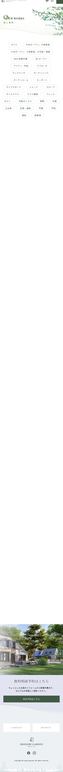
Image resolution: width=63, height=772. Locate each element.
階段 (24, 116)
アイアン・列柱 (21, 67)
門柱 (53, 109)
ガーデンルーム (20, 81)
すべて (14, 45)
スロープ (50, 88)
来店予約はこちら (31, 699)
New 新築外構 (20, 60)
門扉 (41, 109)
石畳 (54, 102)
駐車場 (38, 116)
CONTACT (17, 727)
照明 (42, 102)
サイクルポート (13, 88)
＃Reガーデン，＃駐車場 (38, 45)
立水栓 (8, 109)
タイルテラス (12, 95)
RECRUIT (46, 727)
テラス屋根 (32, 95)
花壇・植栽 (25, 109)
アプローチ (42, 67)
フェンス (50, 95)
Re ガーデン (41, 60)
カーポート (42, 81)
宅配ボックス (25, 102)
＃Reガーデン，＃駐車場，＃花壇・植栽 (30, 52)
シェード (33, 88)
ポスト (7, 102)
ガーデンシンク (41, 74)
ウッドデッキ (18, 74)
